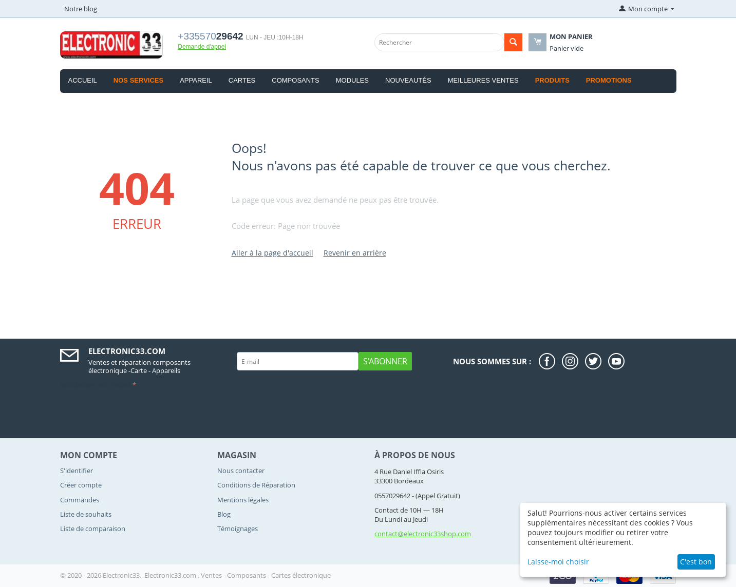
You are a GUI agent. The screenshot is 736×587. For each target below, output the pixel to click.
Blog (224, 514)
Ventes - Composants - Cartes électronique (266, 575)
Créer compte (81, 485)
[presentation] (138, 412)
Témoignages (237, 528)
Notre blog (80, 8)
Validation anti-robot (95, 384)
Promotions (609, 80)
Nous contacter (241, 470)
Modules (352, 80)
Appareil (196, 80)
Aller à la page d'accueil (272, 253)
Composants (295, 80)
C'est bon (696, 561)
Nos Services (138, 80)
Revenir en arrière (355, 253)
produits (552, 80)
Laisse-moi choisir (558, 561)
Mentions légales (243, 499)
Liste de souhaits (85, 514)
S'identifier (76, 470)
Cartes (242, 80)
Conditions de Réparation (256, 485)
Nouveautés (408, 80)
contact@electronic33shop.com (422, 533)
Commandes (79, 499)
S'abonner (385, 361)
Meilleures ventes (483, 80)
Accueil (82, 80)
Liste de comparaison (92, 528)
